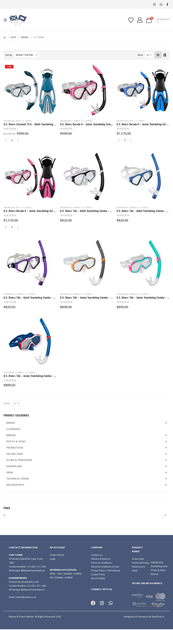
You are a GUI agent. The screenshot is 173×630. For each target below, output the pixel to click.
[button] (6, 20)
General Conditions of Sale (105, 566)
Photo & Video (158, 570)
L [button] (18, 140)
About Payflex (98, 578)
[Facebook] (167, 4)
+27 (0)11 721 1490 (36, 585)
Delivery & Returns (101, 558)
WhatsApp (161, 4)
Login (53, 558)
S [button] (6, 140)
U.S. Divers (26, 121)
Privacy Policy (98, 570)
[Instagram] (154, 4)
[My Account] (140, 20)
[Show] (149, 55)
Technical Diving (140, 562)
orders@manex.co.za (25, 597)
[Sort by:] (26, 55)
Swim (135, 570)
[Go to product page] (30, 89)
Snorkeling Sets (12, 121)
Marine (154, 574)
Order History (57, 554)
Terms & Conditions (101, 562)
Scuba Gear (138, 558)
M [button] (12, 140)
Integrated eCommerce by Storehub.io (144, 616)
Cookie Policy (98, 574)
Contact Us (96, 554)
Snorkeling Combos (70, 121)
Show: (140, 55)
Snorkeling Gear (159, 566)
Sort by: (8, 55)
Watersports (138, 566)
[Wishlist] (131, 20)
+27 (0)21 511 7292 (36, 566)
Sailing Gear (157, 562)
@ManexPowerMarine (33, 570)
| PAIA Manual (112, 570)
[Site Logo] (18, 20)
